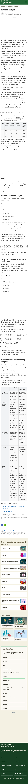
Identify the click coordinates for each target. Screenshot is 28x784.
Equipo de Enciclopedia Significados (12, 530)
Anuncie (3, 769)
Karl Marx (14, 588)
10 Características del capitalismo (14, 568)
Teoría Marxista (6, 594)
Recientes (17, 757)
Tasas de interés (8, 511)
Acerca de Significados (6, 765)
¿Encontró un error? (19, 773)
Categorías (4, 761)
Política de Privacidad (20, 765)
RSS (16, 769)
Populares (3, 757)
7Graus (12, 778)
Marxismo (14, 607)
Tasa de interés (14, 548)
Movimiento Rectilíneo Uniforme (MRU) (14, 601)
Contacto (3, 773)
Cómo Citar (17, 761)
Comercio (14, 581)
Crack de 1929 (14, 574)
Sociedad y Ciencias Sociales (7, 6)
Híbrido (14, 555)
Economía (16, 6)
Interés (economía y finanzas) (14, 561)
